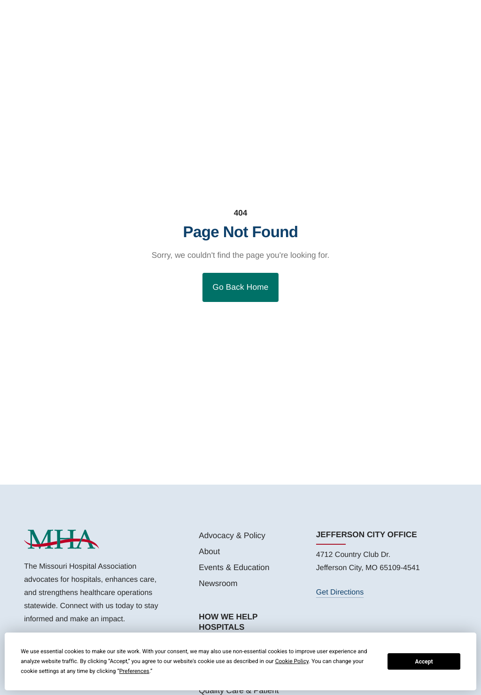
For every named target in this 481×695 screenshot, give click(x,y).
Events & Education (234, 567)
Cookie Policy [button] (292, 661)
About (209, 551)
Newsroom (218, 583)
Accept (424, 661)
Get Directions (340, 592)
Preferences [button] (134, 671)
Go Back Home (241, 287)
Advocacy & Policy (232, 535)
